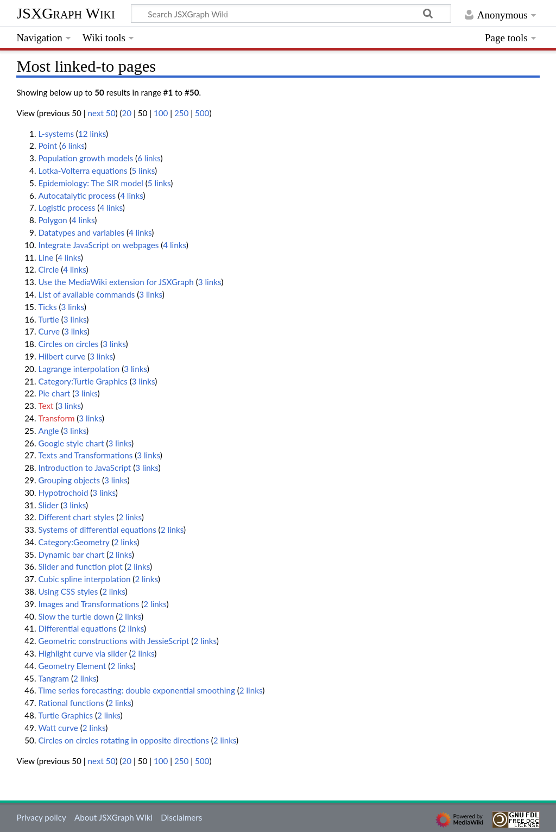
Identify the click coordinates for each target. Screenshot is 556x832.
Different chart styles (76, 517)
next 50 (102, 113)
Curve (49, 331)
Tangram (53, 678)
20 (126, 113)
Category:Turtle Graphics (82, 381)
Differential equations (77, 628)
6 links (72, 145)
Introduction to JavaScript (84, 467)
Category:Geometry (73, 542)
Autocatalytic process (77, 195)
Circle (48, 269)
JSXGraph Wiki (65, 13)
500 (202, 113)
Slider (48, 505)
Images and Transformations (88, 604)
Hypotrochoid (63, 492)
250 (181, 113)
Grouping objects (69, 480)
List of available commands (86, 294)
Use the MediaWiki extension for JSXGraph (115, 282)
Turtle (48, 319)
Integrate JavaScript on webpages (98, 245)
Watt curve (58, 728)
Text (45, 406)
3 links (209, 282)
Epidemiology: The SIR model (90, 183)
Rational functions (71, 703)
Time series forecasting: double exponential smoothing (136, 690)
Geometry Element (72, 666)
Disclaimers (181, 817)
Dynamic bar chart (71, 554)
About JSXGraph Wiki (113, 817)
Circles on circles (68, 344)
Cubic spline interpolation (84, 579)
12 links (92, 133)
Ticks (47, 307)
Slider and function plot (80, 566)
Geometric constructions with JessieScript (113, 641)
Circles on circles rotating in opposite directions (123, 740)
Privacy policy (41, 817)
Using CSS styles (68, 591)
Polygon (52, 220)
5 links (143, 170)
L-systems (56, 133)
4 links (131, 195)
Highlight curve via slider (82, 653)
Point (47, 145)
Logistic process (66, 207)
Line (45, 257)
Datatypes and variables (81, 232)
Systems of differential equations (97, 529)
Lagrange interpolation (78, 369)
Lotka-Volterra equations (82, 170)
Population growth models (85, 158)
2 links (129, 517)
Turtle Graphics (65, 715)
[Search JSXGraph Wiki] (291, 13)
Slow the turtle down (75, 616)
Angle (48, 431)
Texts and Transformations (85, 455)
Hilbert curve (61, 356)
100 (161, 113)
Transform (56, 418)
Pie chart (54, 393)
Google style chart (71, 443)
